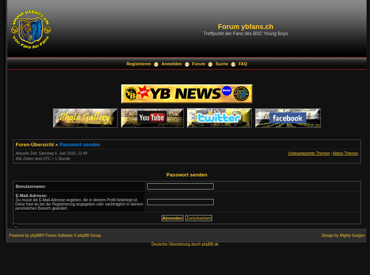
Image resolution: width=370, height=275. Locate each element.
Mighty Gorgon (352, 235)
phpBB (36, 235)
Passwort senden (80, 144)
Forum (198, 63)
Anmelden (171, 63)
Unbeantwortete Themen (309, 153)
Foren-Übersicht (35, 144)
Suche (222, 63)
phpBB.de (210, 244)
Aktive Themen (345, 153)
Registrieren (139, 63)
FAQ (243, 63)
